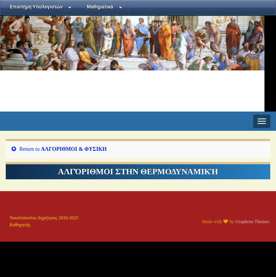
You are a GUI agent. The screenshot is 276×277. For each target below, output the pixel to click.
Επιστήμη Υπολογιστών (40, 7)
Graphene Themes (252, 221)
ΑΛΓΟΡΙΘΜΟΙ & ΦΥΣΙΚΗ (74, 149)
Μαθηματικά (104, 7)
